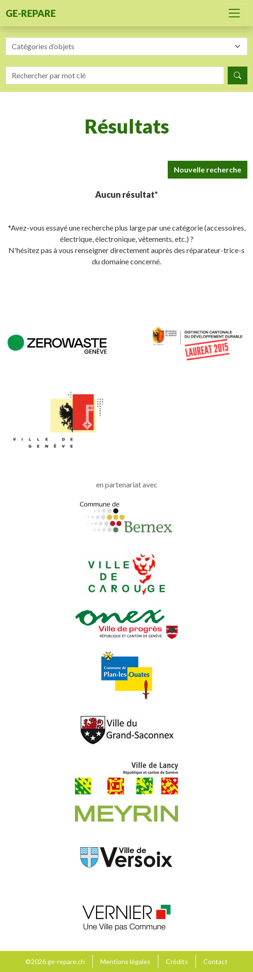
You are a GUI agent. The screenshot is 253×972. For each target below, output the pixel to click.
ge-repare (31, 13)
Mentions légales (125, 961)
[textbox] (121, 46)
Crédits (177, 961)
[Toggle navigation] (234, 13)
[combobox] (126, 46)
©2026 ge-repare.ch (55, 961)
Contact (215, 961)
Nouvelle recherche (207, 169)
